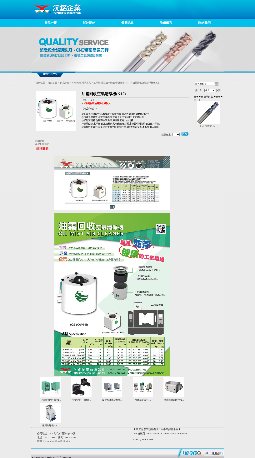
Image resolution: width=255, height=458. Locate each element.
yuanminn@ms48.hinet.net (58, 441)
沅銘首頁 (52, 82)
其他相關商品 (42, 144)
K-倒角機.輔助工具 (81, 82)
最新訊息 (127, 22)
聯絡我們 (204, 22)
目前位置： (41, 82)
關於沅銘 (89, 22)
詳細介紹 (39, 140)
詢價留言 (166, 22)
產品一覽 (50, 22)
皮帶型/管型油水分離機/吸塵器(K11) (111, 82)
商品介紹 (64, 82)
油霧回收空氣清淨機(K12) (145, 82)
